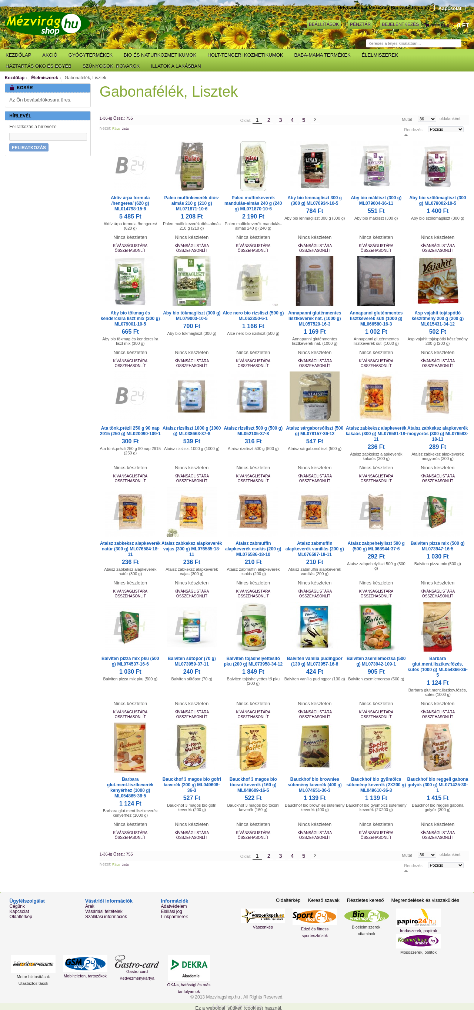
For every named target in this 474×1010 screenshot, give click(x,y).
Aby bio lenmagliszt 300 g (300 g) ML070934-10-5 (314, 200)
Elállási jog (171, 911)
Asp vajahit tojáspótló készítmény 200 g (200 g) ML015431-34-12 (437, 318)
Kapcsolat (449, 8)
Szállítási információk (106, 916)
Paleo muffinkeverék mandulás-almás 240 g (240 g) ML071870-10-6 (253, 203)
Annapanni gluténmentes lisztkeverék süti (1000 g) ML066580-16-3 (376, 318)
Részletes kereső (365, 900)
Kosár (427, 26)
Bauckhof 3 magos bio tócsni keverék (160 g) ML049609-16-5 (253, 785)
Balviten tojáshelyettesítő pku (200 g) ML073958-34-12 (253, 661)
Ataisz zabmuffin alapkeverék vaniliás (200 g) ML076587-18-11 (315, 549)
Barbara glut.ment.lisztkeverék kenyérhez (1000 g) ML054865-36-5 (130, 788)
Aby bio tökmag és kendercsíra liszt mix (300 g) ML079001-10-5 (130, 318)
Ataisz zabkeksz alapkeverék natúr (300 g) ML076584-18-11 (130, 549)
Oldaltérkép (21, 916)
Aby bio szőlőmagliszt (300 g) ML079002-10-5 (437, 200)
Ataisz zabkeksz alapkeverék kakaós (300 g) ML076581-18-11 (376, 434)
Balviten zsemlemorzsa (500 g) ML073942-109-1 (376, 661)
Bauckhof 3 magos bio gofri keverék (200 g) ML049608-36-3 (192, 785)
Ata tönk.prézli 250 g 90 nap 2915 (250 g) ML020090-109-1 (130, 431)
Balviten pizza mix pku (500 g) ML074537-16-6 (130, 661)
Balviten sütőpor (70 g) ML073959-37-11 (192, 661)
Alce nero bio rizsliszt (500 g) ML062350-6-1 (253, 315)
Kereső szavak (323, 900)
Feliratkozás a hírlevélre (32, 126)
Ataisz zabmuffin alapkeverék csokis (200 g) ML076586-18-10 (253, 549)
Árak (89, 906)
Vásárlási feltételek (104, 911)
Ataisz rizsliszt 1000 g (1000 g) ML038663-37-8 (192, 431)
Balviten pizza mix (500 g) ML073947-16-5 (437, 546)
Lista (124, 128)
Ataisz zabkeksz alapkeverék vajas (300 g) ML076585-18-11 (191, 549)
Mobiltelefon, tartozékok (85, 976)
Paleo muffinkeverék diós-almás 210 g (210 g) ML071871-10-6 (191, 203)
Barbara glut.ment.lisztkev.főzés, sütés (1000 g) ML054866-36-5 (438, 667)
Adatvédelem (174, 906)
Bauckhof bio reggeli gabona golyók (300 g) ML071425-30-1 (437, 785)
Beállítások (324, 24)
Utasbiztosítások (34, 983)
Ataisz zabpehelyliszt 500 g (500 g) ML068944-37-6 (376, 546)
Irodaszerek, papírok (418, 931)
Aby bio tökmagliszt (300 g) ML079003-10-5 (191, 315)
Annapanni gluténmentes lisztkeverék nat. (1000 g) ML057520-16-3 (314, 318)
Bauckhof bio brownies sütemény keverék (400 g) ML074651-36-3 (315, 785)
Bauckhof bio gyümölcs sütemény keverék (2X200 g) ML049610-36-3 (376, 785)
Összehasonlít (130, 251)
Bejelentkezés (400, 24)
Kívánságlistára (130, 246)
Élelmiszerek (44, 77)
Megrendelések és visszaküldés (425, 900)
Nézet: (105, 128)
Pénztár (360, 24)
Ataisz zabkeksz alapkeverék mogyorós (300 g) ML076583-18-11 (437, 434)
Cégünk (17, 906)
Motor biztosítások (33, 976)
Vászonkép (263, 927)
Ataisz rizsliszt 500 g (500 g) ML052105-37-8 (253, 431)
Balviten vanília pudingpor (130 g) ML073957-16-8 (315, 661)
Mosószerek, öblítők (418, 952)
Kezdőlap (14, 77)
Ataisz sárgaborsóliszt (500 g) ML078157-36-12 (314, 431)
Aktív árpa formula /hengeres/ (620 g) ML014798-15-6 (130, 203)
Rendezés (413, 129)
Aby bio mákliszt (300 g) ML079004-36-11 (376, 200)
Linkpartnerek (174, 916)
